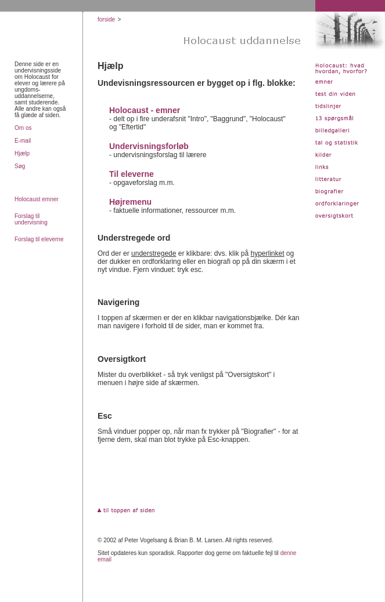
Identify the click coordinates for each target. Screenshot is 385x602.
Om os (23, 128)
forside (106, 19)
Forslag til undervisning (31, 219)
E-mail (23, 140)
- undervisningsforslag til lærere (157, 155)
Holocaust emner (37, 199)
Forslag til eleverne (39, 239)
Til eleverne (131, 174)
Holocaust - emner (144, 110)
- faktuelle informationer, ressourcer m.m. (172, 210)
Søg (20, 166)
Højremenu (130, 201)
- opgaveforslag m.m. (142, 183)
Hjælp (22, 153)
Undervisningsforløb (149, 146)
